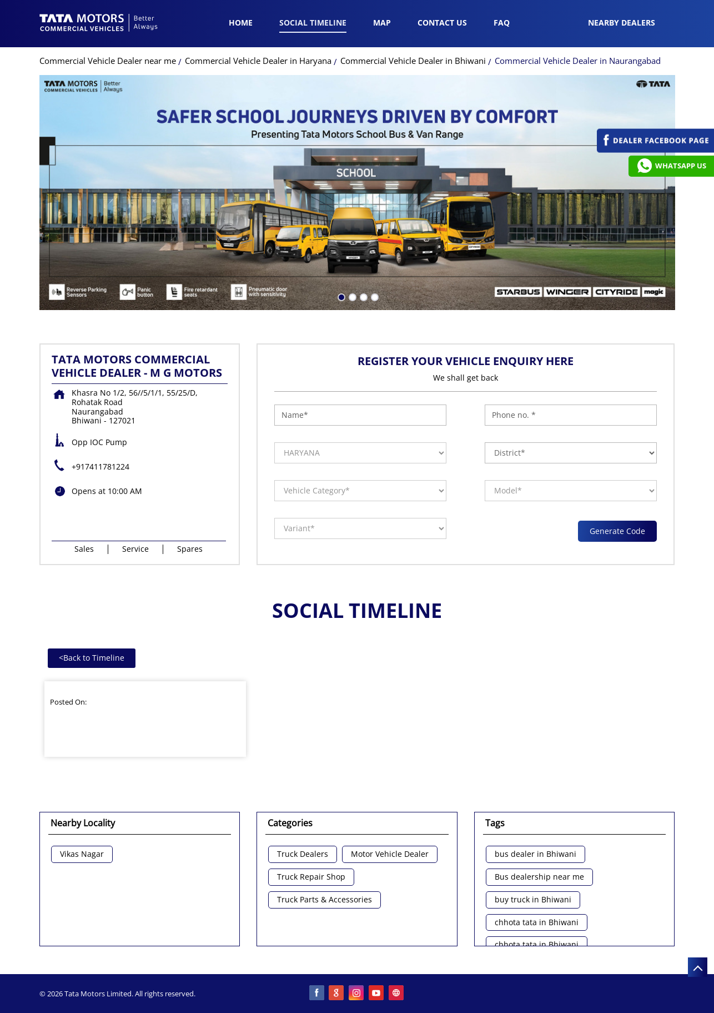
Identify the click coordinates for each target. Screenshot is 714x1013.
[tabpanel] (357, 192)
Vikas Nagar (82, 854)
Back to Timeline (91, 657)
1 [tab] (340, 296)
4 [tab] (373, 296)
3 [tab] (362, 296)
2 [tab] (351, 296)
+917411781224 (100, 466)
